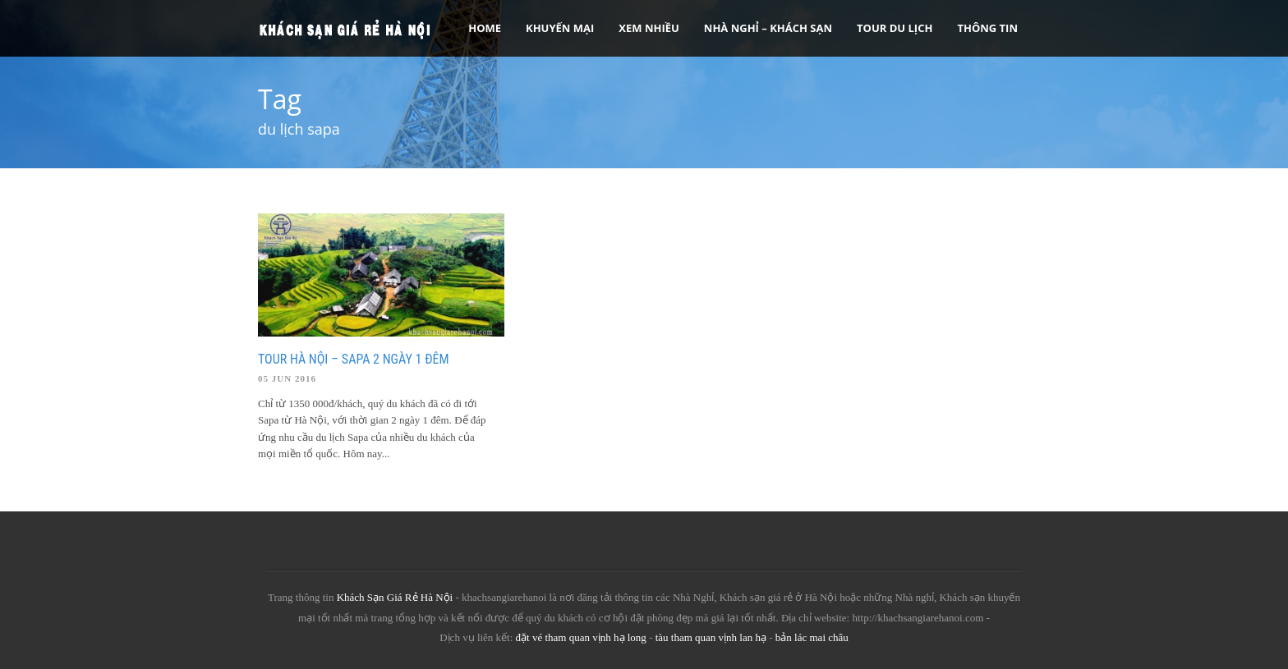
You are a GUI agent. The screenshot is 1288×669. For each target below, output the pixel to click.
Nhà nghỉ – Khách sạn (768, 28)
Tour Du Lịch (894, 28)
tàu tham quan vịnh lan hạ (711, 637)
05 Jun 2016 (287, 378)
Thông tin (987, 28)
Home (484, 28)
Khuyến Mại (560, 28)
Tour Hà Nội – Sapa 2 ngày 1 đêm (353, 359)
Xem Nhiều (649, 28)
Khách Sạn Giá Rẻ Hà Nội (395, 597)
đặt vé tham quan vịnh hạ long (581, 637)
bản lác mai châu (812, 637)
